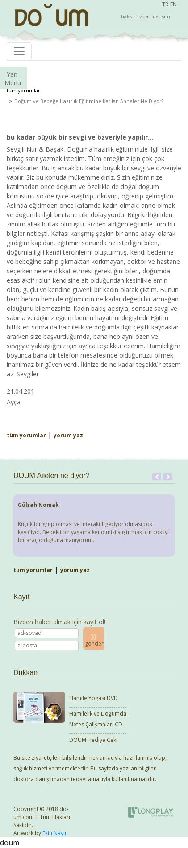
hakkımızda (134, 16)
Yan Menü (12, 78)
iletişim (161, 16)
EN (173, 4)
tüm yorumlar (23, 90)
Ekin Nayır (54, 833)
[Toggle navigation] (19, 51)
